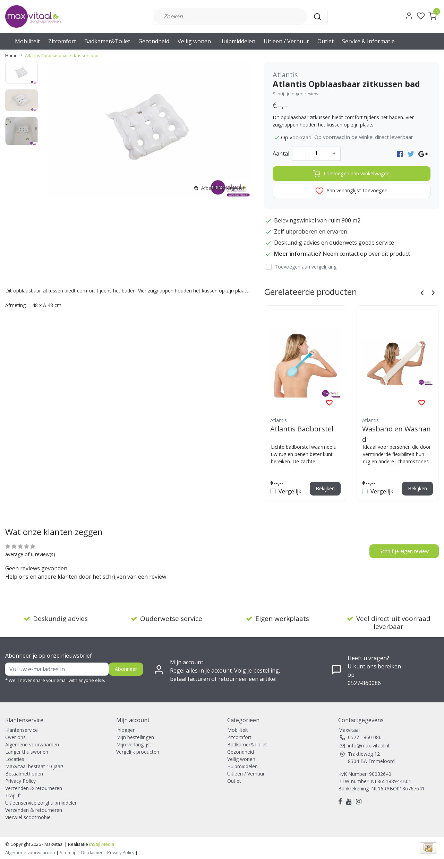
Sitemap (68, 852)
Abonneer (126, 669)
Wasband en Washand (396, 433)
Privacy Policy (20, 781)
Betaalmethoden (24, 773)
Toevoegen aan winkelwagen (351, 173)
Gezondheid (153, 41)
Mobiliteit (27, 41)
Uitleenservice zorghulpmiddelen (41, 802)
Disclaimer (92, 852)
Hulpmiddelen (237, 41)
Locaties (14, 759)
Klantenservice (21, 730)
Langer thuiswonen (26, 751)
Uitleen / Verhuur (286, 41)
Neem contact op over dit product (366, 253)
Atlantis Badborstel (301, 428)
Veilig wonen (194, 41)
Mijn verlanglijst (133, 744)
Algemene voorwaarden (32, 744)
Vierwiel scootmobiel (28, 817)
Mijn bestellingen (135, 737)
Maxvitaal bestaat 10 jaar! (34, 766)
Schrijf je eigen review (295, 93)
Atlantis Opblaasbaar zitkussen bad (62, 55)
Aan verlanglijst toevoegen (351, 191)
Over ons (15, 737)
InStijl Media (101, 844)
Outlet (325, 41)
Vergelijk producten (137, 751)
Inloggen (126, 730)
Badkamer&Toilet (107, 41)
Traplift (13, 795)
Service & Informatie (368, 41)
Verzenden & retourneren (33, 788)
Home (11, 55)
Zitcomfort (62, 41)
